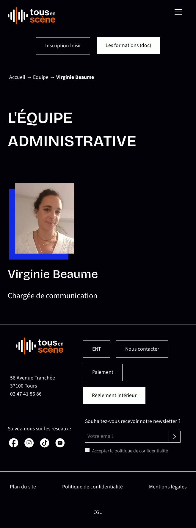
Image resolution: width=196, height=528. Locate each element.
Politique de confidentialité (92, 486)
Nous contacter (142, 349)
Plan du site (23, 486)
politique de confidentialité (141, 451)
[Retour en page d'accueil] (31, 15)
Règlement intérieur (114, 395)
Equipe (40, 77)
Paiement (102, 372)
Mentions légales (167, 486)
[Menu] (178, 12)
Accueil (17, 77)
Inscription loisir (63, 45)
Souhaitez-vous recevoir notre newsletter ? (133, 421)
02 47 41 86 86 (26, 394)
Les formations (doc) (128, 45)
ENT (96, 349)
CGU (98, 512)
